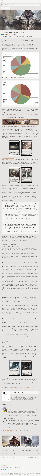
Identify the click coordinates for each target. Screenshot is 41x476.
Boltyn (23, 36)
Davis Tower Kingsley (7, 36)
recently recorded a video (8, 158)
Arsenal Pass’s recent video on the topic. (21, 387)
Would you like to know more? (6, 459)
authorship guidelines (24, 463)
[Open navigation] (39, 1)
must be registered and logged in (11, 430)
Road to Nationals (28, 36)
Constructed (18, 36)
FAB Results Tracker (21, 44)
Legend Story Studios (19, 461)
